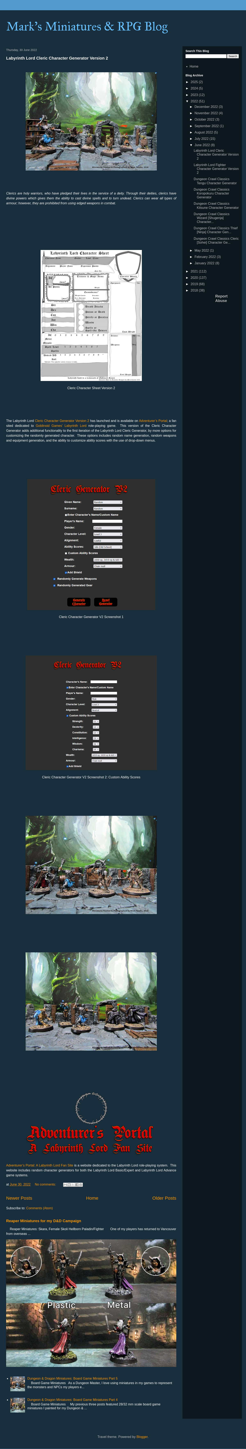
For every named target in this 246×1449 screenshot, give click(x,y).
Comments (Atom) (39, 1208)
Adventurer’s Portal (153, 421)
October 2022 (205, 119)
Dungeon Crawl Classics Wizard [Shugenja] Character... (211, 218)
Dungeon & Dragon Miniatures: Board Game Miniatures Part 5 (72, 1378)
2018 (195, 290)
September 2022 (207, 126)
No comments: (46, 1184)
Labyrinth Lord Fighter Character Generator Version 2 (216, 168)
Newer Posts (19, 1198)
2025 (195, 82)
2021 (195, 271)
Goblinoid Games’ (49, 425)
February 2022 (206, 257)
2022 (195, 101)
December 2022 (207, 107)
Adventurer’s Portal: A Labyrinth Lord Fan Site (39, 1165)
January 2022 (205, 263)
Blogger (142, 1437)
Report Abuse (221, 298)
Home (92, 1198)
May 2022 (202, 250)
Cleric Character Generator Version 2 (62, 421)
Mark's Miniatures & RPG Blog (87, 26)
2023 (195, 95)
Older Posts (164, 1198)
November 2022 (207, 113)
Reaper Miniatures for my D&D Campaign (43, 1221)
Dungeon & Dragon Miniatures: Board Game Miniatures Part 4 (72, 1400)
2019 (195, 284)
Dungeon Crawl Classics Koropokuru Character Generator (211, 193)
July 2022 (202, 138)
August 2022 (204, 132)
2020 (195, 277)
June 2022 (203, 145)
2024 (195, 88)
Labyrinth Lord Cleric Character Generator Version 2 (57, 58)
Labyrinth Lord (76, 425)
